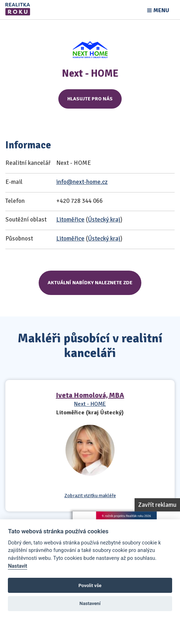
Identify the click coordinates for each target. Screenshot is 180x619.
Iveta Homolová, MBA (90, 395)
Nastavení (90, 603)
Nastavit (17, 566)
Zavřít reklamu (157, 505)
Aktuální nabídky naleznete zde (90, 283)
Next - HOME (90, 404)
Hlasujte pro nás (90, 99)
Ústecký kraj (104, 219)
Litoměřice (70, 219)
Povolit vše (89, 585)
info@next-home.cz (82, 182)
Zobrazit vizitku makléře (90, 495)
